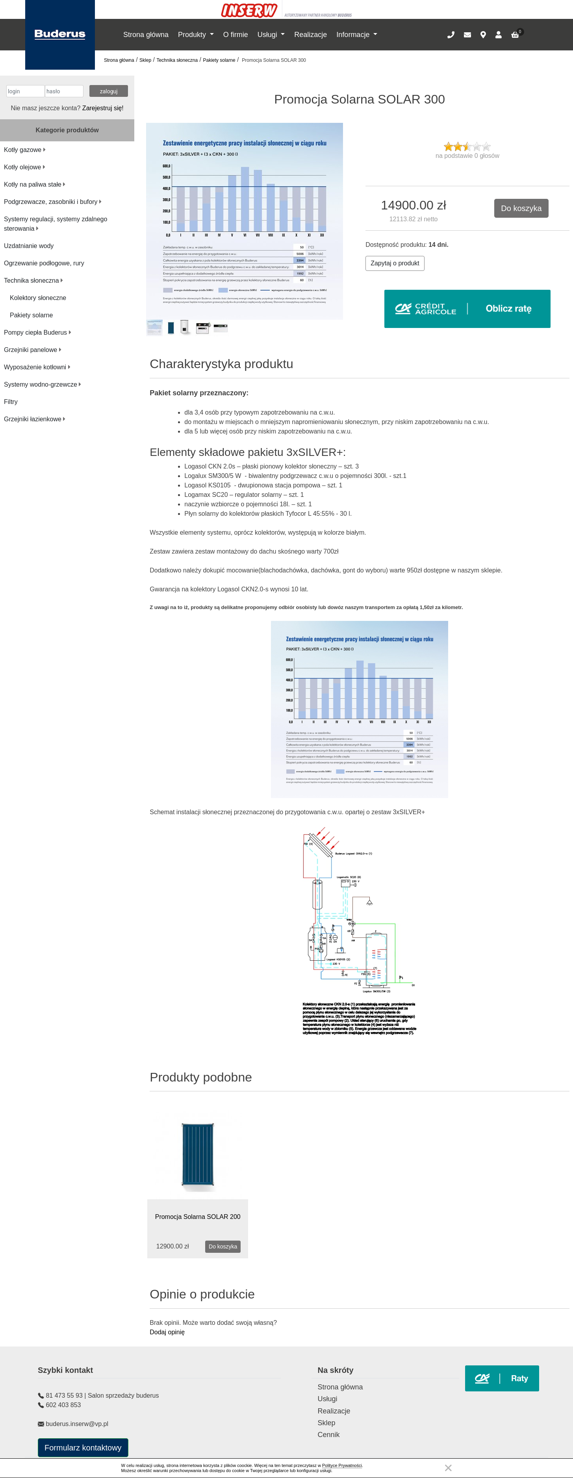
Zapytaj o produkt (395, 263)
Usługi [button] (268, 35)
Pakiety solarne (219, 60)
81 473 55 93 (64, 1395)
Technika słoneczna (177, 60)
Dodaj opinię (167, 1332)
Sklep (145, 60)
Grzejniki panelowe (32, 349)
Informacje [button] (353, 35)
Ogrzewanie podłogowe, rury (44, 263)
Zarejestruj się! (103, 108)
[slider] (467, 146)
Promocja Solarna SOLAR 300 (273, 60)
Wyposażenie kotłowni (37, 367)
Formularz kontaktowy (83, 1447)
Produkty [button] (193, 35)
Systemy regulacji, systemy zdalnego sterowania (55, 224)
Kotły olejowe (24, 167)
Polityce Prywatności (342, 1465)
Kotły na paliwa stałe (34, 184)
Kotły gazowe (25, 149)
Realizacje (310, 35)
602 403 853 (63, 1405)
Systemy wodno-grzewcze (42, 384)
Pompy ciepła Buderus (37, 332)
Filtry (11, 401)
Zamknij (448, 1468)
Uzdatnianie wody (29, 246)
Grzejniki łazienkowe (34, 419)
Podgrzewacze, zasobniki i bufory (53, 201)
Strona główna (146, 35)
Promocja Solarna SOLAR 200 (198, 1216)
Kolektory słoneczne (38, 297)
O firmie (235, 35)
